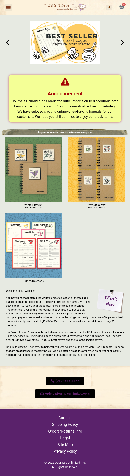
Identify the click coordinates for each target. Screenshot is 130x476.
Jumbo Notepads (33, 281)
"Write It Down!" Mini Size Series (97, 206)
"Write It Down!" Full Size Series (33, 206)
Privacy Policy (65, 451)
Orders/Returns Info (65, 431)
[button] (8, 7)
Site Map (65, 444)
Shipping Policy (65, 424)
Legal (65, 438)
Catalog (65, 417)
